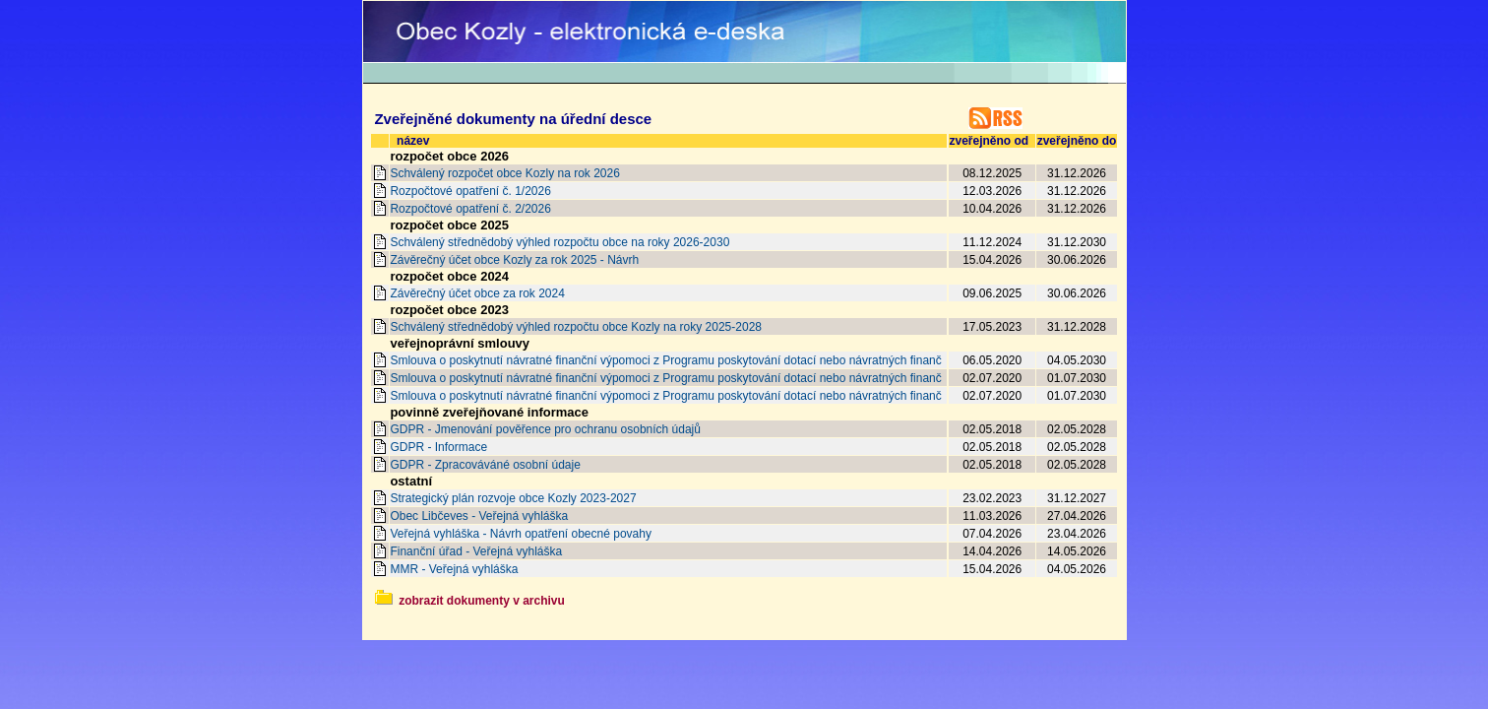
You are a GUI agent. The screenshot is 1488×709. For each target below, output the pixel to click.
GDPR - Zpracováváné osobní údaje (485, 465)
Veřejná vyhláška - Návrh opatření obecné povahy (520, 534)
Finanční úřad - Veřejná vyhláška (476, 551)
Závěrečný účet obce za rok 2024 (477, 293)
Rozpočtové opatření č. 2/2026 (470, 209)
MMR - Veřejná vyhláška (454, 569)
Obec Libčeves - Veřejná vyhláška (479, 516)
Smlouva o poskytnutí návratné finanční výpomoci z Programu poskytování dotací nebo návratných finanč (665, 360)
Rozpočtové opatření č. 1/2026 (470, 191)
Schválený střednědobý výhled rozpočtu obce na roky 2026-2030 (559, 242)
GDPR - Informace (438, 447)
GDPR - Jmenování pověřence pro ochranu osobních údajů (545, 429)
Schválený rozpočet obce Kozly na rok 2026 (504, 173)
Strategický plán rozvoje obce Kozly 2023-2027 (513, 498)
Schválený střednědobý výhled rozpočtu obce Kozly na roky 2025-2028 (576, 327)
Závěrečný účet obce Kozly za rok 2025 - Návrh (514, 260)
